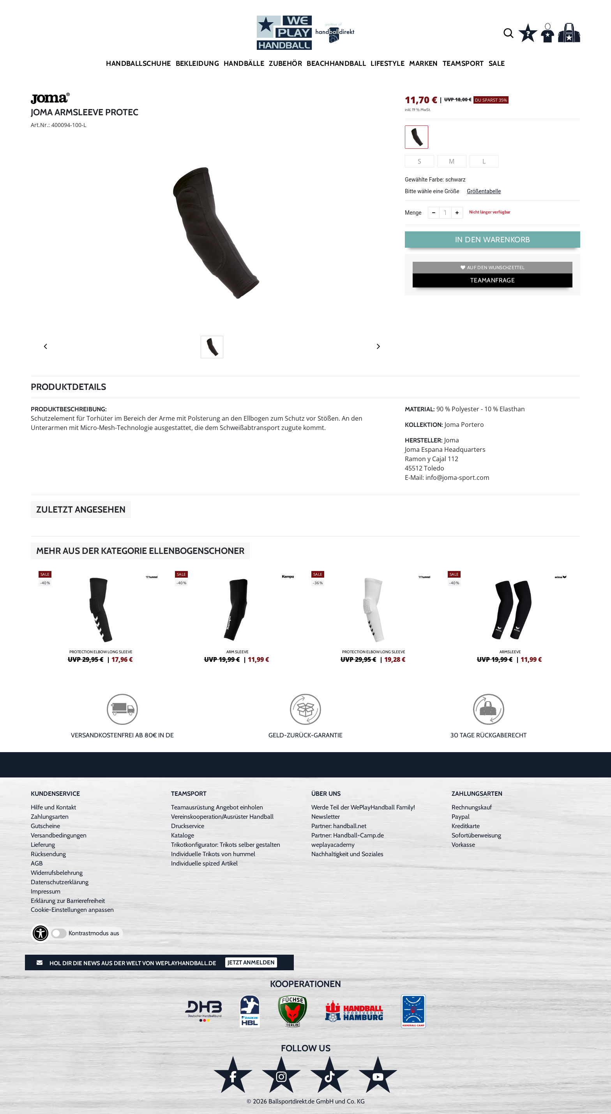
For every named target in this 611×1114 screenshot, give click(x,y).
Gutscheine (45, 826)
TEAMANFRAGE (492, 280)
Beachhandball (336, 63)
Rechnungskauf (472, 807)
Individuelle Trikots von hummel (213, 854)
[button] (508, 33)
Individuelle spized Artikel (204, 863)
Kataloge (182, 835)
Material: (420, 409)
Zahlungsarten (50, 816)
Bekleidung (197, 63)
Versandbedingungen (59, 835)
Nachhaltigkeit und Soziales (347, 854)
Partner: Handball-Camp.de (347, 835)
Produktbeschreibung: (69, 409)
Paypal (461, 816)
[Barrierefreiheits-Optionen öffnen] (40, 933)
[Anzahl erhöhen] (457, 213)
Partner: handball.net (338, 826)
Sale (497, 63)
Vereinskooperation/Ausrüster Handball (222, 816)
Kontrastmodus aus (94, 933)
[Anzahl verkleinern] (434, 213)
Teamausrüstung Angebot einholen (217, 807)
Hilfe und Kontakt (53, 807)
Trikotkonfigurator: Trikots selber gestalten (225, 844)
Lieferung (43, 844)
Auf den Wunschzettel (492, 267)
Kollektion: (424, 424)
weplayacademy (333, 844)
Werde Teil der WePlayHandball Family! (363, 807)
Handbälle (244, 63)
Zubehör (285, 63)
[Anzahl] (445, 213)
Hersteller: (424, 440)
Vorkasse (463, 844)
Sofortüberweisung (476, 835)
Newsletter (325, 816)
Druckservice (187, 826)
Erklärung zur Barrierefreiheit (68, 900)
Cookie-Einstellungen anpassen (72, 909)
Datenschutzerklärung (59, 882)
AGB (37, 863)
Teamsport (463, 63)
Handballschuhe (138, 63)
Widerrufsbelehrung (57, 872)
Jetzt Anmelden (251, 962)
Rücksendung (48, 854)
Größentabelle (484, 191)
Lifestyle (387, 63)
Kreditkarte (466, 826)
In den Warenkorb (492, 239)
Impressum (45, 891)
